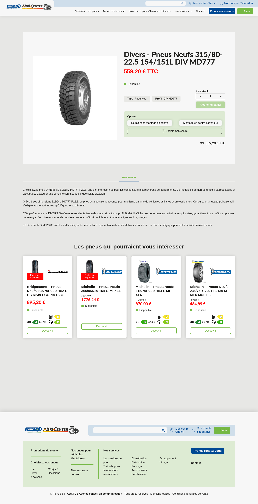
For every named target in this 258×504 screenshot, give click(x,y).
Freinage (136, 466)
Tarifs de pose (111, 466)
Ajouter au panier (210, 104)
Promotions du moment (45, 450)
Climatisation (139, 458)
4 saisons (36, 477)
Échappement (168, 458)
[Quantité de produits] (210, 96)
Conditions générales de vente (190, 493)
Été (33, 469)
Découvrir (47, 330)
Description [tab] (129, 177)
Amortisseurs (139, 470)
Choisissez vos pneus (87, 11)
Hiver (34, 473)
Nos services (184, 11)
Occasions (54, 473)
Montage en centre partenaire (200, 123)
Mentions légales (160, 493)
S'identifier (246, 3)
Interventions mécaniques (110, 472)
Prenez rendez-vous (222, 11)
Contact (200, 11)
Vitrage (164, 462)
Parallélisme (138, 474)
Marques (53, 469)
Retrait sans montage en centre (149, 123)
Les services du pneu (112, 460)
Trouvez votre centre (114, 11)
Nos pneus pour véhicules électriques (149, 11)
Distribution (138, 462)
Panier (247, 11)
